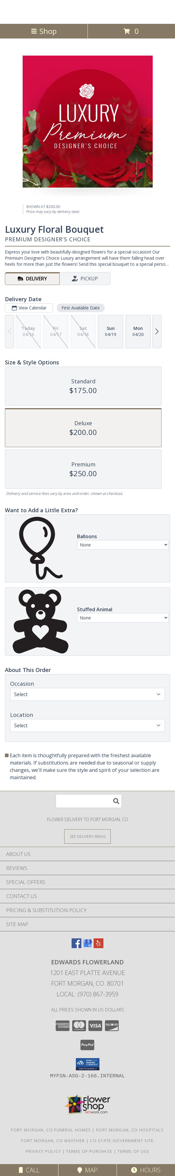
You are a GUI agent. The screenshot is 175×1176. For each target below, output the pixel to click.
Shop (44, 31)
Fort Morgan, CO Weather (53, 1140)
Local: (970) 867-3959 (87, 994)
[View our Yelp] (98, 946)
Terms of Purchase (89, 1151)
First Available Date (80, 308)
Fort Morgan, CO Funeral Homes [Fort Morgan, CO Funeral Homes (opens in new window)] (51, 1130)
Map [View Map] (87, 1170)
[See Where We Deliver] (87, 836)
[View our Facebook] (76, 946)
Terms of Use (133, 1151)
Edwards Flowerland (87, 11)
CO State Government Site (122, 1140)
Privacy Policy (43, 1151)
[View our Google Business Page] (87, 946)
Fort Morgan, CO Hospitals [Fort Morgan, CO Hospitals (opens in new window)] (130, 1130)
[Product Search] (89, 801)
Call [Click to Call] (29, 1170)
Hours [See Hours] (146, 1170)
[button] (87, 1064)
